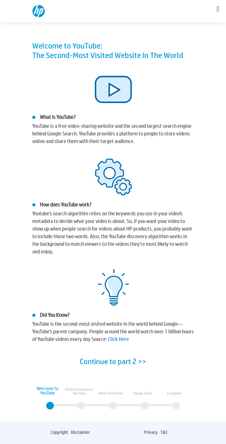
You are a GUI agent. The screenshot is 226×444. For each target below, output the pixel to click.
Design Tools (142, 393)
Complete (174, 393)
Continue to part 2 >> (113, 361)
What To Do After (111, 393)
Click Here (118, 339)
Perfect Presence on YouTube (79, 391)
